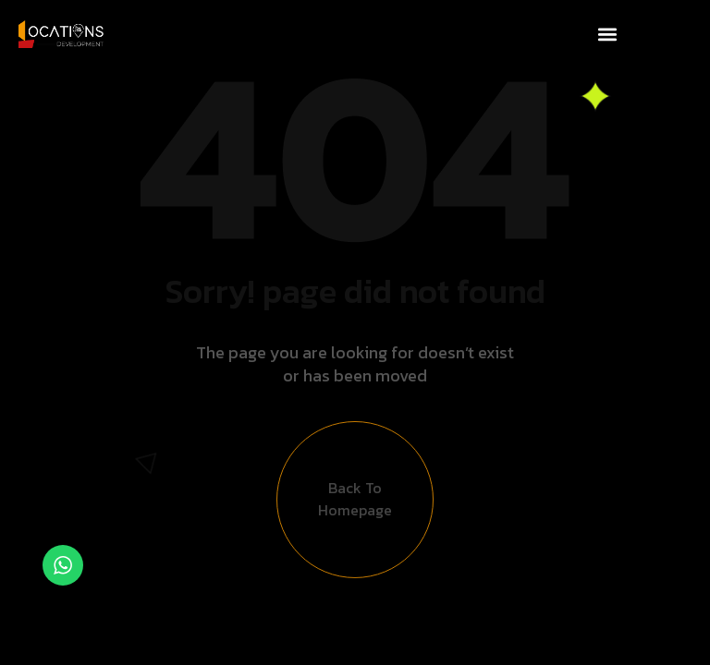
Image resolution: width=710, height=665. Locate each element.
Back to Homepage (355, 505)
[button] (607, 33)
